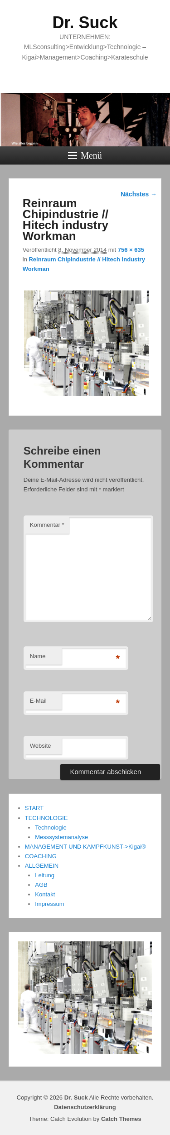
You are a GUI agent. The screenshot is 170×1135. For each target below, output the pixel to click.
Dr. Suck (84, 22)
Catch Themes (121, 1118)
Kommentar (47, 524)
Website (40, 745)
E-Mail (38, 700)
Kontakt (45, 894)
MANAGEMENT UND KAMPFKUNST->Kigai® (85, 846)
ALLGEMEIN (41, 865)
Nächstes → (139, 194)
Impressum (49, 903)
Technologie (50, 827)
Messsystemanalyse (61, 837)
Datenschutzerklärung (85, 1107)
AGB (41, 884)
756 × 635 (131, 249)
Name (38, 656)
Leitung (44, 875)
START (34, 808)
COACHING (41, 856)
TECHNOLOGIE (46, 818)
